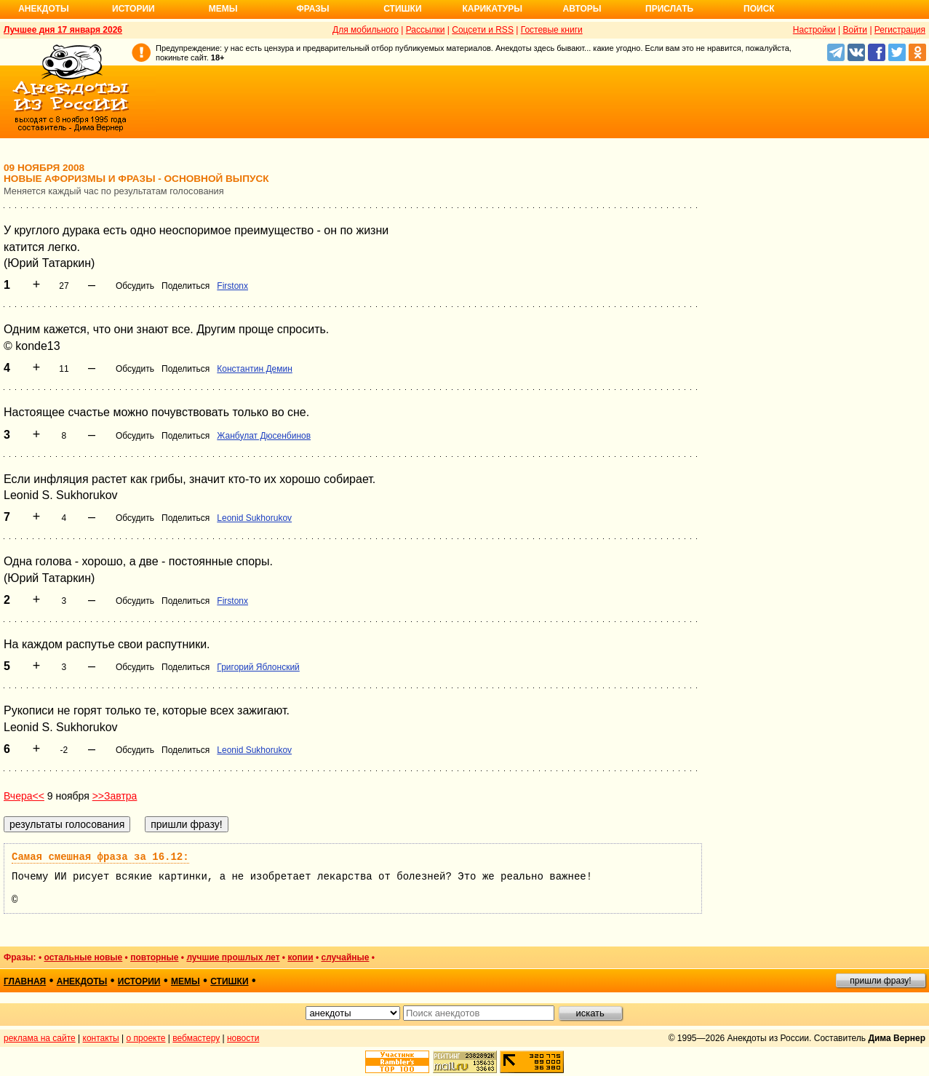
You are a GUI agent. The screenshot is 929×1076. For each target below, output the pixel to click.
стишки (229, 981)
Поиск (759, 9)
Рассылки (425, 30)
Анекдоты (43, 9)
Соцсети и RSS (483, 30)
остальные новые (83, 957)
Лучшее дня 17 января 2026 (63, 30)
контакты (101, 1038)
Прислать (669, 9)
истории (139, 981)
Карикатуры (492, 9)
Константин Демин (254, 369)
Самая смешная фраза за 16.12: (100, 857)
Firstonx (232, 286)
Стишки (402, 9)
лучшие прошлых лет (232, 957)
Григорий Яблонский (258, 667)
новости (243, 1038)
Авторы (582, 9)
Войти (854, 30)
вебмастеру (196, 1038)
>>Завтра (114, 796)
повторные (154, 957)
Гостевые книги (552, 30)
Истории (133, 9)
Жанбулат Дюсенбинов (264, 436)
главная (25, 981)
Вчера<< (24, 796)
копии (300, 957)
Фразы (312, 9)
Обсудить (135, 286)
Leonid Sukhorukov (254, 518)
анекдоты (82, 981)
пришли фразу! (880, 981)
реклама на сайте (40, 1038)
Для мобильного (365, 30)
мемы (185, 981)
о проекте (146, 1038)
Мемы (223, 9)
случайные (345, 957)
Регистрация (899, 30)
